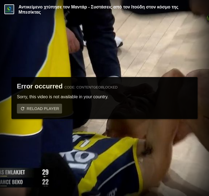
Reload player (43, 108)
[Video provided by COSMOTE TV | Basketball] (9, 9)
